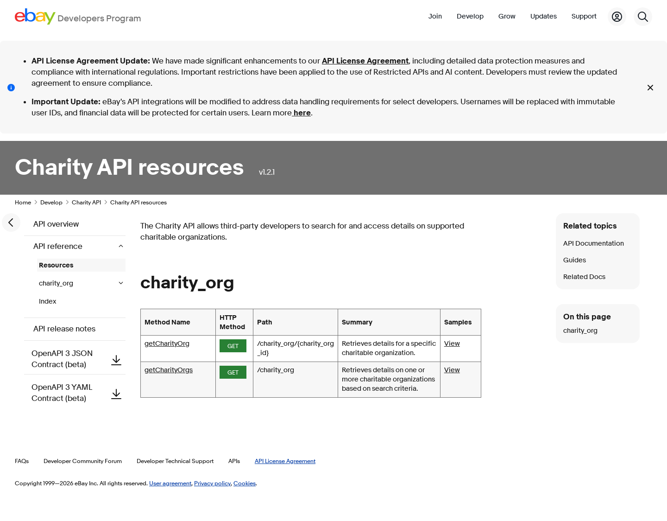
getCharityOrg (167, 343)
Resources (56, 265)
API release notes (64, 329)
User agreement (170, 483)
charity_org (57, 283)
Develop (470, 16)
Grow (507, 16)
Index (47, 301)
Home (23, 202)
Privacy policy (212, 483)
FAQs (22, 460)
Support (584, 16)
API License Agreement (365, 61)
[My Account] (617, 16)
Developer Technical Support (175, 460)
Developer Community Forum (83, 460)
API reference (58, 246)
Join (435, 16)
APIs (234, 460)
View (452, 343)
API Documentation (593, 243)
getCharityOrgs (169, 370)
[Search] (643, 16)
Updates (543, 16)
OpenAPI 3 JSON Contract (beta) (78, 359)
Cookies (244, 483)
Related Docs (584, 277)
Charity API (86, 202)
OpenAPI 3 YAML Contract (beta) (78, 392)
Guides (574, 260)
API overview (56, 224)
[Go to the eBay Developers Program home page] (78, 16)
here (301, 113)
